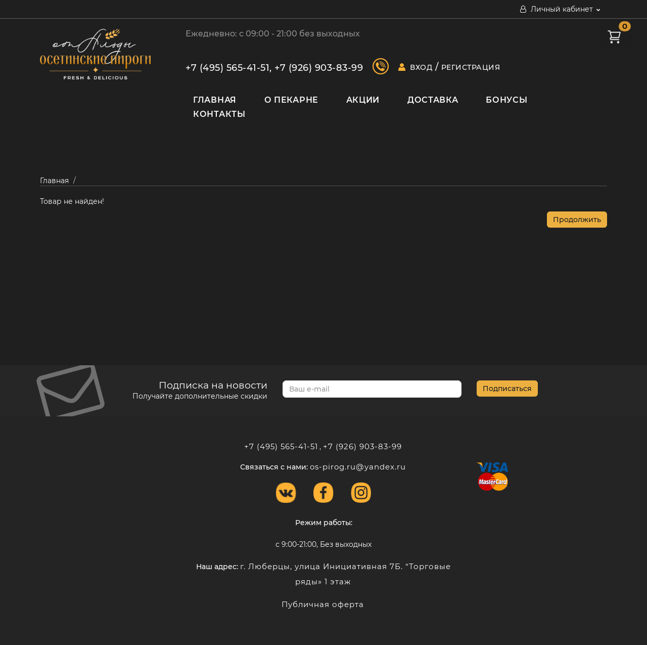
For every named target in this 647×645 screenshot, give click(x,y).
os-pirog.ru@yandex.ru (358, 466)
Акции (363, 100)
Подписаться (507, 388)
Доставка (432, 100)
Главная (215, 100)
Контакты (219, 114)
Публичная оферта (323, 604)
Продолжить (577, 219)
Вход (421, 67)
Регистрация (470, 67)
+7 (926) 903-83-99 (318, 67)
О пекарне (291, 100)
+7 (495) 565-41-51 (227, 67)
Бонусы (506, 100)
